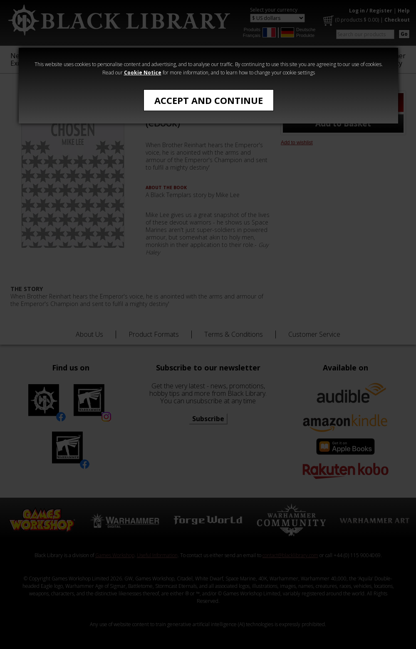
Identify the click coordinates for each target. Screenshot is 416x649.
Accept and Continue (208, 100)
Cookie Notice (142, 72)
